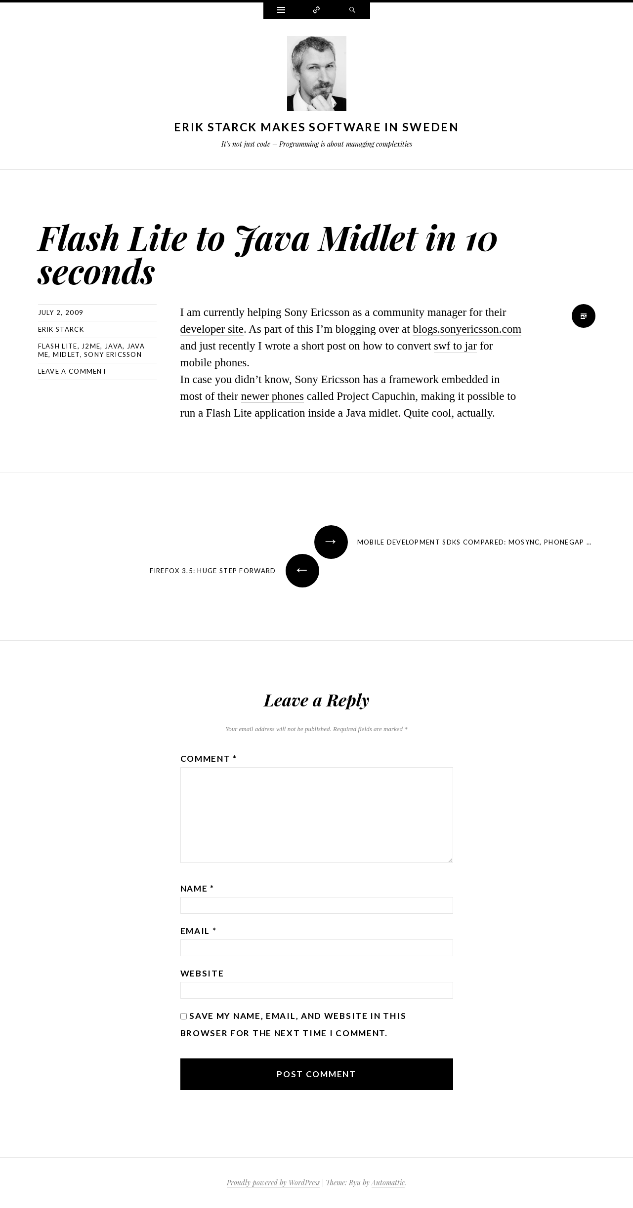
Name (197, 888)
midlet (66, 354)
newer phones (272, 396)
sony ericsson (113, 354)
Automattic (388, 1182)
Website (202, 973)
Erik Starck (61, 329)
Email (198, 931)
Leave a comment (73, 371)
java (114, 346)
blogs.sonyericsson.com (467, 329)
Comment (208, 758)
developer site (212, 329)
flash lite (58, 346)
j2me (91, 346)
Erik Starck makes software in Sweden (316, 127)
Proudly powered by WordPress (273, 1182)
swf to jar (455, 346)
